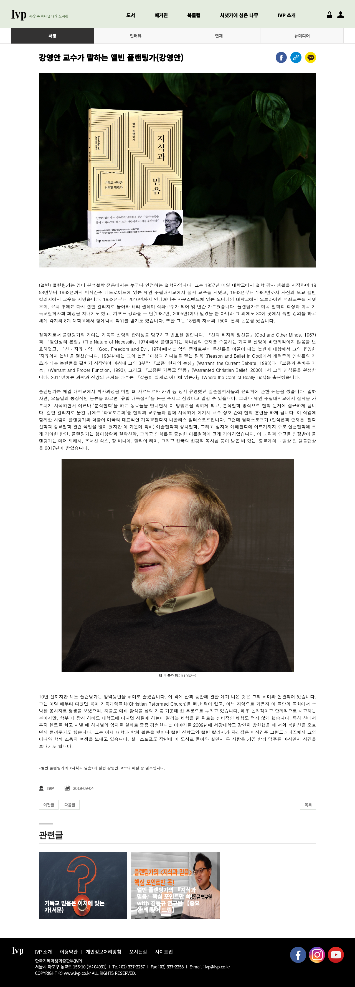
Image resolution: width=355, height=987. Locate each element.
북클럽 (194, 15)
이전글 (48, 804)
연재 (219, 36)
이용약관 (69, 951)
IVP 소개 (287, 15)
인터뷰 (135, 36)
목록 (308, 804)
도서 (130, 15)
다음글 (69, 804)
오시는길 (138, 951)
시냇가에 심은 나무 (239, 15)
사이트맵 (164, 951)
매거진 (161, 15)
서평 (52, 36)
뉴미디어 (302, 36)
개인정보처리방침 (103, 951)
